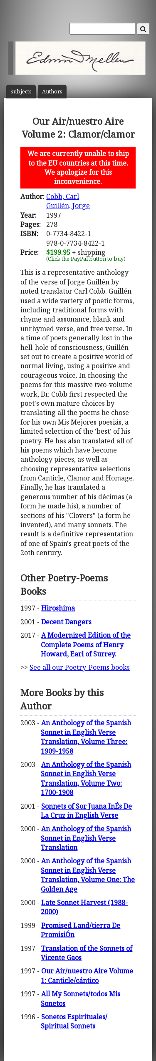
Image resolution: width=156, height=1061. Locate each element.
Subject (21, 91)
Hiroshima (58, 608)
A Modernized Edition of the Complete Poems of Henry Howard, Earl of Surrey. (86, 645)
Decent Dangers (66, 621)
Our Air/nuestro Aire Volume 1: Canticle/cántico (87, 975)
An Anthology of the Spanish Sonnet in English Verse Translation (86, 838)
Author (52, 91)
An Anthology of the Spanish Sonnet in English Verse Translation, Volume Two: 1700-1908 (86, 778)
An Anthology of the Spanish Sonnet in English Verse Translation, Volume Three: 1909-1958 (86, 736)
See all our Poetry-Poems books (80, 667)
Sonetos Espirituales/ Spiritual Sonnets (74, 1021)
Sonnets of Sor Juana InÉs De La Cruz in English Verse (86, 811)
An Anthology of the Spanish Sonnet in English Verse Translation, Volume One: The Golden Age (88, 874)
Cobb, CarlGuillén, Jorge (68, 201)
